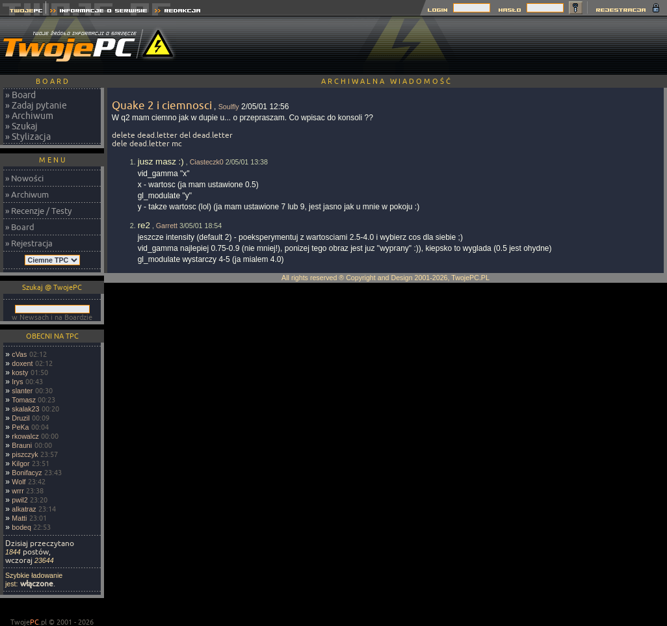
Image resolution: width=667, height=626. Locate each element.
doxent (22, 363)
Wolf (18, 482)
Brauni (22, 445)
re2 (144, 225)
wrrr (17, 491)
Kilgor (20, 463)
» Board (20, 95)
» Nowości (24, 178)
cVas (19, 354)
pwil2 (19, 500)
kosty (20, 372)
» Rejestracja (29, 243)
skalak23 (25, 409)
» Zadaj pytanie (36, 105)
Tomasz (24, 400)
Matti (19, 518)
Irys (17, 381)
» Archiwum (29, 116)
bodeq (21, 527)
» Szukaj (21, 126)
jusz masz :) (161, 161)
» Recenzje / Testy (38, 210)
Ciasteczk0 (207, 162)
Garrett (166, 225)
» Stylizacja (28, 136)
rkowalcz (25, 436)
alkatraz (24, 509)
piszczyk (25, 454)
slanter (22, 391)
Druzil (20, 418)
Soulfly (228, 107)
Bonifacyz (27, 472)
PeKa (20, 427)
